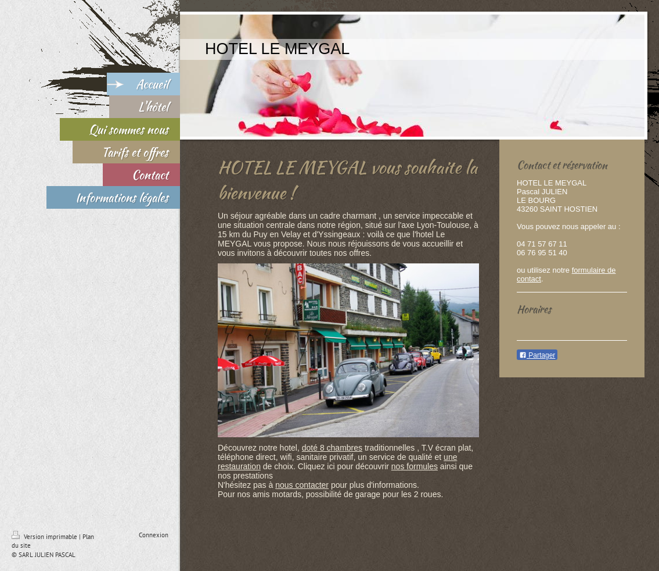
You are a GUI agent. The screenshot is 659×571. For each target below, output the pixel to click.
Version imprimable (45, 537)
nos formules (414, 466)
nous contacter (302, 485)
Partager (537, 355)
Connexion (153, 535)
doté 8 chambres (332, 447)
